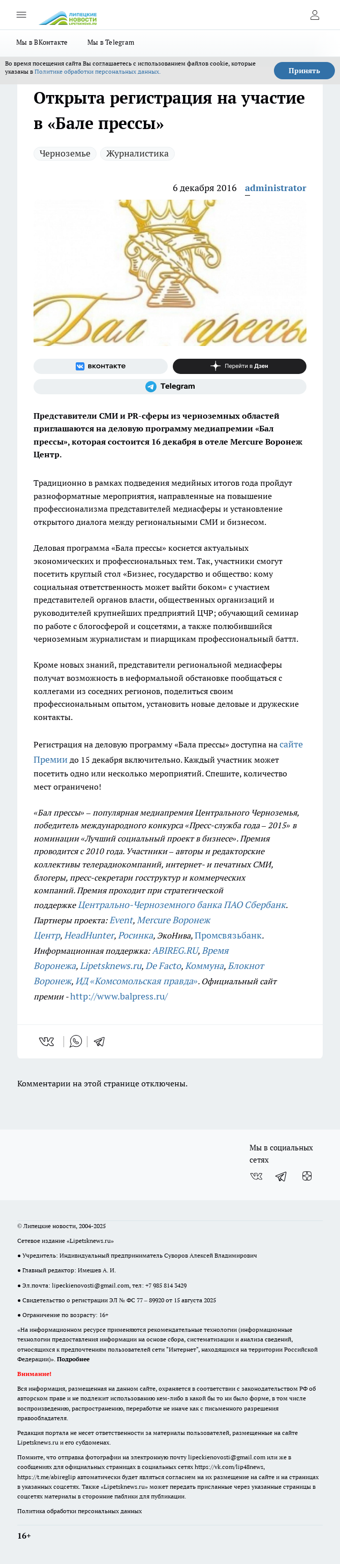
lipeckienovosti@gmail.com (90, 1285)
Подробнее (73, 1359)
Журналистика (137, 153)
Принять (304, 70)
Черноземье (65, 153)
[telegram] (102, 1042)
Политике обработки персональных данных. (98, 71)
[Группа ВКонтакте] (101, 366)
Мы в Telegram (111, 42)
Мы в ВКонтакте (42, 42)
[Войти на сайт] (314, 15)
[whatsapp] (75, 1042)
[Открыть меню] (21, 15)
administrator (275, 188)
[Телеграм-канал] (170, 386)
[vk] (47, 1042)
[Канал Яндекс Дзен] (240, 366)
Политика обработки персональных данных (79, 1511)
